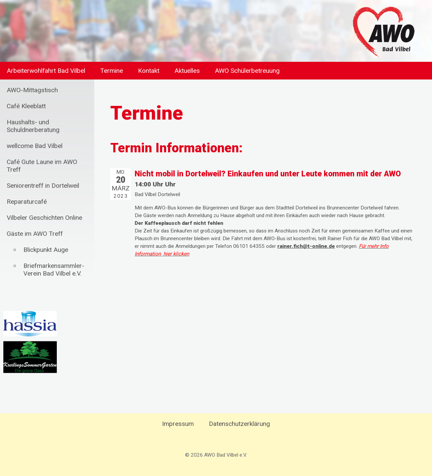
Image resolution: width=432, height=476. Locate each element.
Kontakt (148, 70)
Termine (111, 70)
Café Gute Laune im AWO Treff (42, 165)
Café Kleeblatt (26, 106)
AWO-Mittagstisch (32, 90)
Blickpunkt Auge (45, 250)
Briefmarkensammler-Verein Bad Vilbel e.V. (53, 269)
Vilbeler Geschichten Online (44, 217)
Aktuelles (187, 70)
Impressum (178, 424)
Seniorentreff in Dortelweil (43, 185)
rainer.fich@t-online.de (306, 246)
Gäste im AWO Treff (35, 233)
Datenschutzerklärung (239, 424)
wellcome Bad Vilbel (34, 146)
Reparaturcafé (27, 201)
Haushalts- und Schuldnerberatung (33, 126)
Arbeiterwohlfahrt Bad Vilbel (46, 70)
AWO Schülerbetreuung (247, 70)
